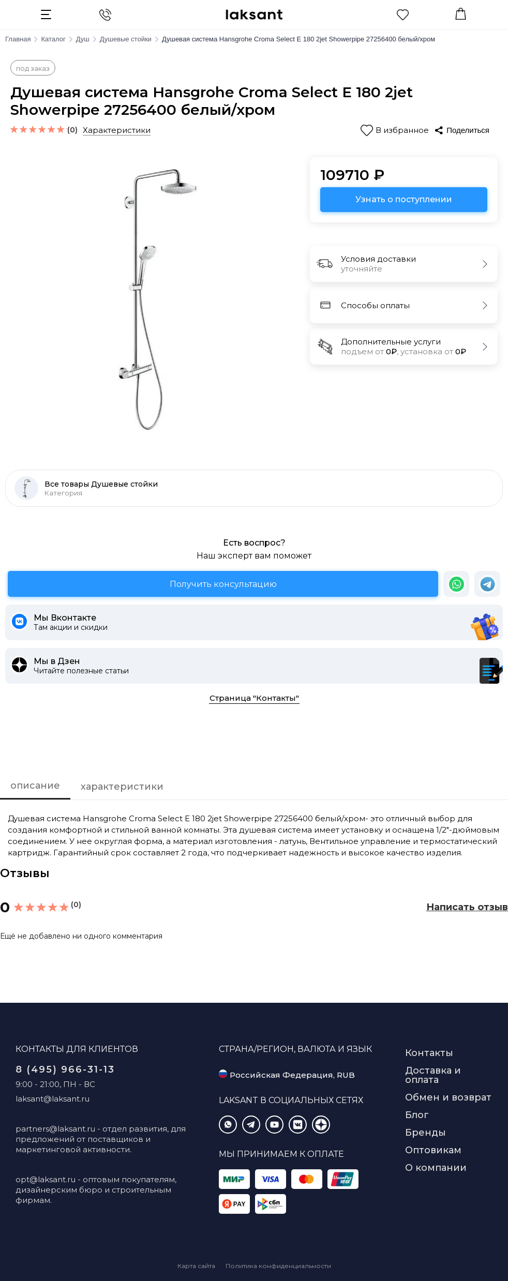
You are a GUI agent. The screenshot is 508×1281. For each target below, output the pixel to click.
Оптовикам (433, 1150)
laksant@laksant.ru (52, 1099)
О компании (436, 1167)
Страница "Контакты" (254, 698)
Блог (417, 1115)
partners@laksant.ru (55, 1129)
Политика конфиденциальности (278, 1266)
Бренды (425, 1132)
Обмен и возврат (448, 1097)
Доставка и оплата (433, 1075)
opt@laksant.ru (46, 1179)
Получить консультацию (223, 584)
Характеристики (117, 130)
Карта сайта (196, 1266)
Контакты (429, 1053)
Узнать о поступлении (403, 199)
